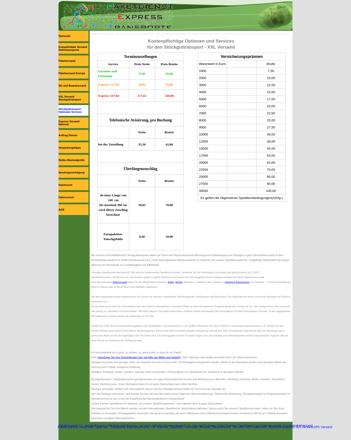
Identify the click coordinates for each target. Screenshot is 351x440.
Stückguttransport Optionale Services (70, 110)
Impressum (65, 184)
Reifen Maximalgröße (71, 160)
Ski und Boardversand (72, 85)
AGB (61, 209)
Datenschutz (66, 197)
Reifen (179, 281)
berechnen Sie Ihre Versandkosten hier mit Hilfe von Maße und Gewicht (139, 357)
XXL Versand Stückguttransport (69, 98)
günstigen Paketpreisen (236, 281)
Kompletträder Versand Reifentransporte (72, 48)
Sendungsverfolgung (71, 172)
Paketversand (66, 60)
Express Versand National (68, 123)
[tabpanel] (191, 44)
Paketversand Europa (71, 73)
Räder (171, 281)
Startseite (64, 36)
